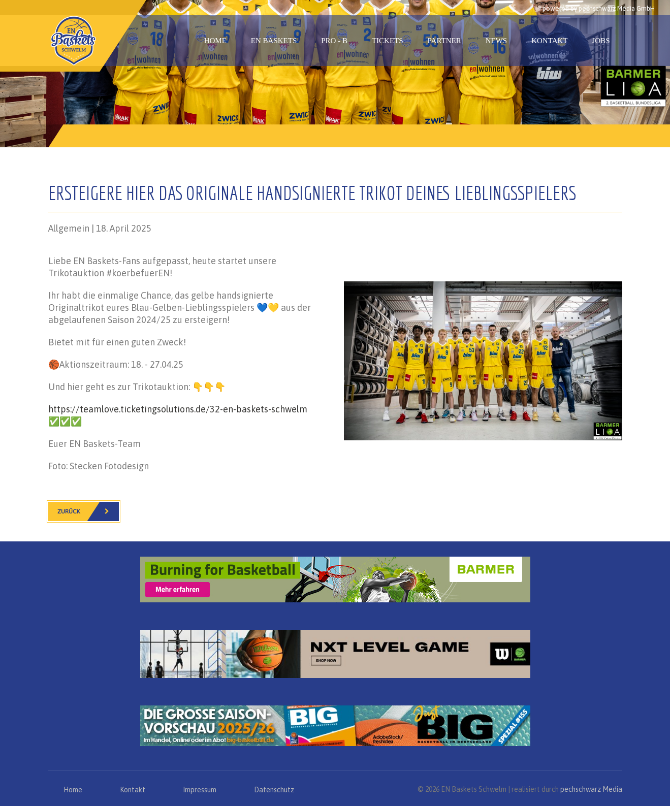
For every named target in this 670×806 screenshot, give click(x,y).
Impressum (199, 790)
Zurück (88, 511)
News (496, 41)
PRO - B (334, 41)
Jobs (601, 41)
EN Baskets (274, 41)
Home (215, 41)
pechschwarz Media (591, 789)
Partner (444, 41)
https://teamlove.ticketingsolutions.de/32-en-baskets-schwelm (177, 409)
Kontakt (549, 41)
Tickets (387, 41)
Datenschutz (274, 790)
